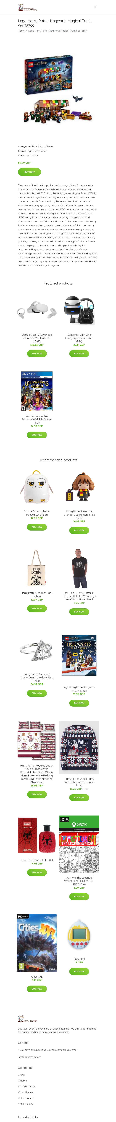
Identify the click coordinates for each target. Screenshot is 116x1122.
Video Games (25, 1092)
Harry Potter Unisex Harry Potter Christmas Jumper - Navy (79, 782)
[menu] (95, 7)
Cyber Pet (79, 959)
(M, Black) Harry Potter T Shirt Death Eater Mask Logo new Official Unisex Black (79, 596)
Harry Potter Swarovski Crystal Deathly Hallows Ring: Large (37, 677)
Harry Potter (47, 146)
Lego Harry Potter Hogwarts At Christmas (79, 689)
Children (22, 1080)
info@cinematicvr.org (29, 1056)
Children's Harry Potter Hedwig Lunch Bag (37, 513)
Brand (35, 146)
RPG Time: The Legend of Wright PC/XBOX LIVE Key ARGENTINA (79, 881)
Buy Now (29, 172)
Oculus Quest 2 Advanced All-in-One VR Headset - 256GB (37, 338)
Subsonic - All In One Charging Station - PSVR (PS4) (79, 338)
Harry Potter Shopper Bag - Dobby (37, 594)
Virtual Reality (25, 1103)
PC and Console (26, 1086)
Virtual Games (25, 1098)
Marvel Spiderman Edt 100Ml (37, 860)
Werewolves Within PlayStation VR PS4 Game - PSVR (36, 419)
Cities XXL (36, 976)
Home (21, 30)
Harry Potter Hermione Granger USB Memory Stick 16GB (79, 515)
